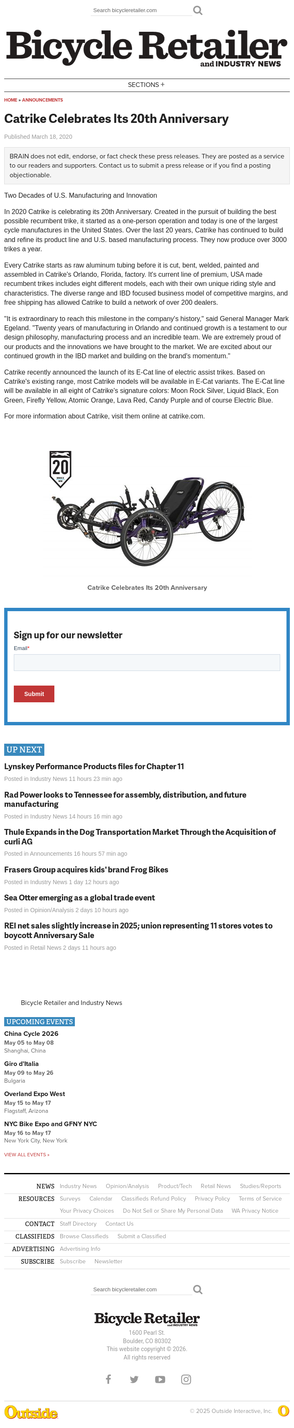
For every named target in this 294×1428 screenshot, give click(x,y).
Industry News (48, 778)
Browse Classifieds (84, 1236)
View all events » (26, 1155)
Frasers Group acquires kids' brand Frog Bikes (86, 869)
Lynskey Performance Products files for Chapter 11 (94, 766)
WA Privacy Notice (255, 1210)
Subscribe (73, 1261)
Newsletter (109, 1261)
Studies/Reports (260, 1186)
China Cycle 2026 (31, 1034)
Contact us (114, 165)
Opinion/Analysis (52, 910)
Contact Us (119, 1223)
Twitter (134, 1379)
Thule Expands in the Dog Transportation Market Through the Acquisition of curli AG (140, 836)
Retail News (45, 947)
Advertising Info (80, 1248)
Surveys (70, 1198)
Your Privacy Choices (87, 1210)
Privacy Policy (212, 1198)
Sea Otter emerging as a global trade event (79, 897)
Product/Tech (175, 1186)
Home (10, 100)
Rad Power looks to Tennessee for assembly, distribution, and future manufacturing (125, 799)
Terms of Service (260, 1198)
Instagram (186, 1379)
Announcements (42, 100)
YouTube (160, 1379)
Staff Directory (78, 1223)
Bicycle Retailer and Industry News (71, 1003)
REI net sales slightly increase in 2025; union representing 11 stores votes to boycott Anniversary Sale (138, 930)
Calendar (100, 1198)
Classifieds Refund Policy (153, 1198)
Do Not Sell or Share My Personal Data (173, 1210)
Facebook (108, 1379)
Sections (147, 85)
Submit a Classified (142, 1236)
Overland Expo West (34, 1094)
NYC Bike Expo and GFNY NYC (50, 1124)
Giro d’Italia (21, 1064)
